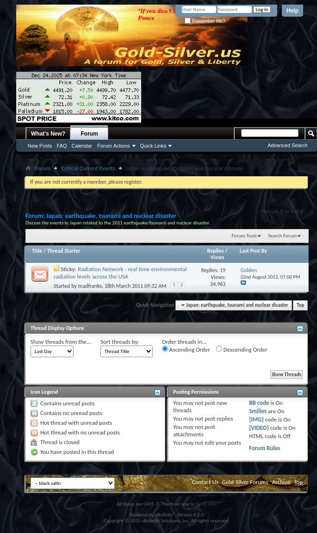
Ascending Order (186, 349)
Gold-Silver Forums (245, 481)
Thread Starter (64, 251)
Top (300, 305)
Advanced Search (287, 145)
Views (217, 257)
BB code (259, 402)
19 (222, 270)
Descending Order (241, 349)
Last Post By (253, 251)
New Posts (40, 146)
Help (292, 10)
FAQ (62, 146)
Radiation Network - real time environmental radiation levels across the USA (120, 273)
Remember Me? (205, 21)
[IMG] (256, 419)
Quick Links (153, 146)
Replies (215, 251)
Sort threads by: (119, 341)
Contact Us (205, 481)
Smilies (258, 411)
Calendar (82, 146)
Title (37, 251)
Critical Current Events (88, 168)
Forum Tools (244, 236)
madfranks (90, 286)
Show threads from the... (61, 341)
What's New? (48, 133)
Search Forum (282, 236)
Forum (89, 133)
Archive (281, 481)
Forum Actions (113, 146)
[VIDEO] (259, 427)
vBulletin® (165, 515)
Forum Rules (264, 448)
